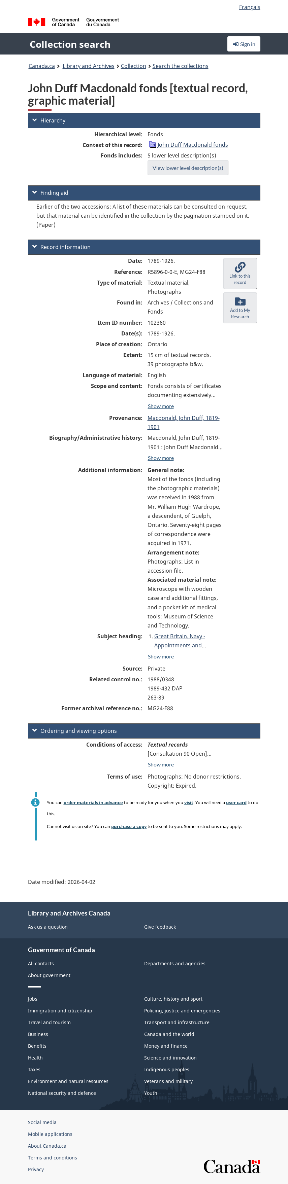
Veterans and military (168, 1081)
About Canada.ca (47, 1146)
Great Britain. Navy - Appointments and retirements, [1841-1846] (185, 645)
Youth (150, 1093)
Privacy (36, 1169)
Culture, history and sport (173, 999)
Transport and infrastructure (177, 1022)
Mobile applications (50, 1134)
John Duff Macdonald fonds (193, 144)
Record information (61, 247)
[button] (240, 273)
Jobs (32, 999)
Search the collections (181, 66)
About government (49, 975)
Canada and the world (169, 1034)
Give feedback (160, 927)
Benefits (37, 1046)
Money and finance (166, 1046)
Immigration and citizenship (60, 1010)
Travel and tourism (49, 1022)
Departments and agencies (174, 963)
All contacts (41, 963)
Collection (133, 66)
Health (35, 1057)
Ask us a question (48, 927)
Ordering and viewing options (74, 730)
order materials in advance (93, 802)
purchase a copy (129, 826)
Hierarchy (48, 120)
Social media (42, 1122)
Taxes (34, 1069)
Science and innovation (170, 1057)
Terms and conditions (52, 1157)
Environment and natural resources (68, 1081)
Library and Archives (89, 66)
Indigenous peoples (166, 1069)
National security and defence (62, 1093)
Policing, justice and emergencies (182, 1010)
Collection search (70, 44)
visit (188, 802)
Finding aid (50, 192)
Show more (161, 406)
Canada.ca (42, 66)
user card (236, 802)
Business (38, 1034)
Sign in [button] (243, 44)
